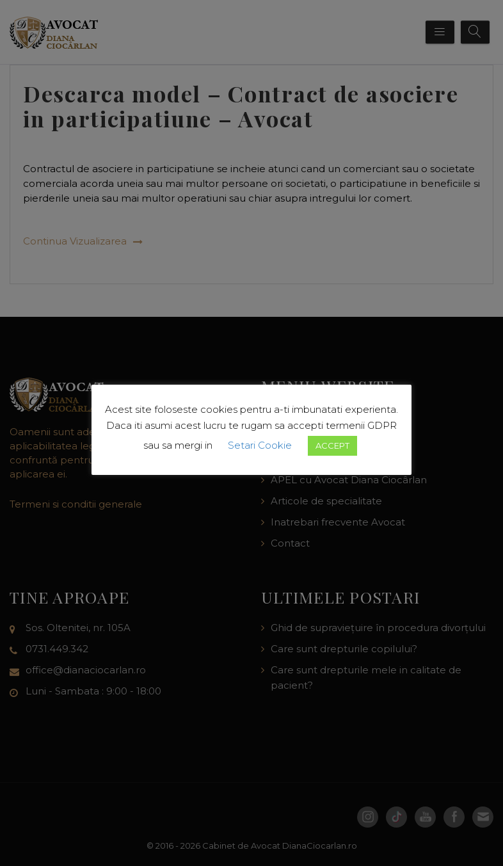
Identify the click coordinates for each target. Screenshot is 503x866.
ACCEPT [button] (332, 445)
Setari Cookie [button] (260, 445)
